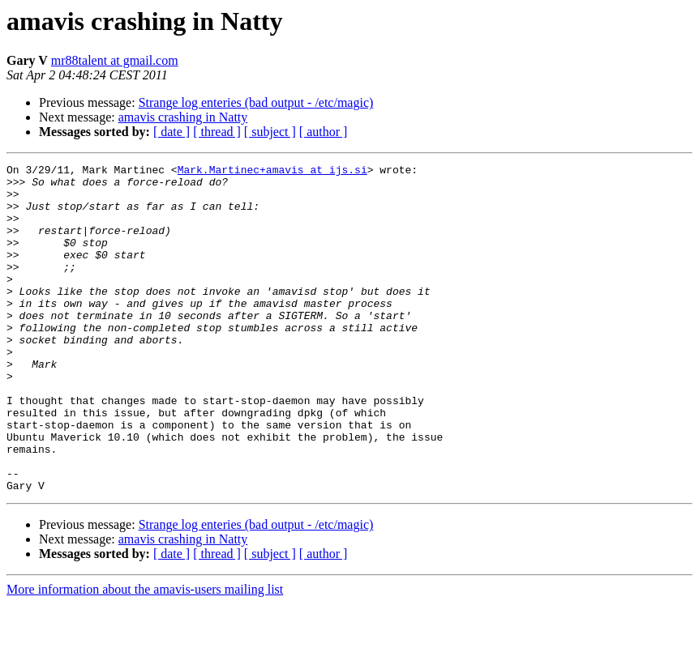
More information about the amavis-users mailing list (144, 655)
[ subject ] (270, 131)
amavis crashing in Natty (183, 117)
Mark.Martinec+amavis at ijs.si (272, 171)
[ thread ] (217, 131)
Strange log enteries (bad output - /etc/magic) (256, 102)
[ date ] (171, 131)
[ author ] (323, 131)
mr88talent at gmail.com (114, 60)
